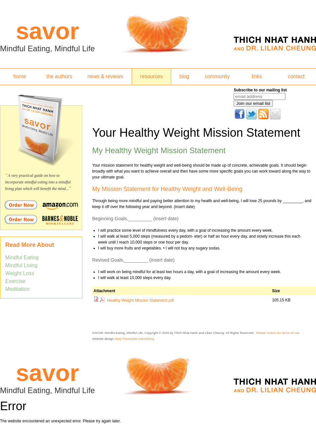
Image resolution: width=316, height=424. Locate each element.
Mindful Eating (22, 257)
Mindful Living (21, 265)
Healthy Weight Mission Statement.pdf (140, 300)
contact (296, 76)
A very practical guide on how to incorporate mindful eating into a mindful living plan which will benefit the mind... (38, 182)
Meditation (17, 289)
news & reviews (105, 76)
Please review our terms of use (278, 333)
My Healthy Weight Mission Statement (158, 150)
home (19, 76)
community (217, 76)
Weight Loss (19, 273)
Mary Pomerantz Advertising (134, 339)
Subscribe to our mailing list (260, 90)
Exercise (15, 281)
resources (151, 76)
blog (184, 76)
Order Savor (41, 205)
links (256, 76)
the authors (59, 76)
